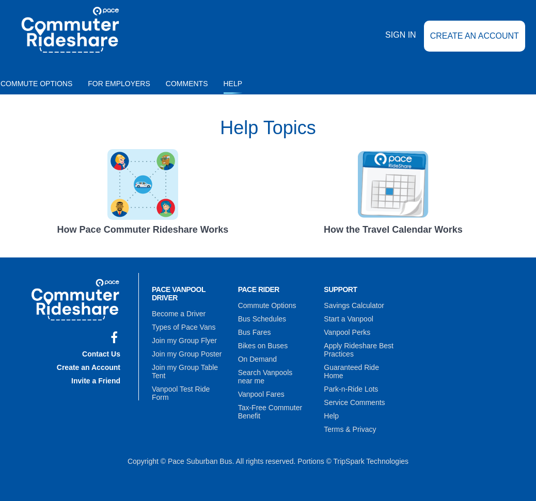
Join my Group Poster (187, 354)
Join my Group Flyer (184, 340)
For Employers (119, 83)
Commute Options (267, 305)
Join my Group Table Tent (185, 371)
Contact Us (101, 354)
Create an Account (474, 35)
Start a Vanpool (348, 319)
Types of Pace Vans (183, 327)
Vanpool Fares (261, 394)
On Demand (257, 359)
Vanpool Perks (347, 332)
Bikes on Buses (263, 346)
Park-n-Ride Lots (351, 389)
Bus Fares (254, 332)
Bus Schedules (262, 319)
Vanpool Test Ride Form (181, 393)
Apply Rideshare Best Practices (358, 350)
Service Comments (354, 402)
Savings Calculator (354, 305)
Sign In (400, 35)
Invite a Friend (95, 381)
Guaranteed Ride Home (351, 371)
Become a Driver (179, 314)
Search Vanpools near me (265, 376)
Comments (187, 83)
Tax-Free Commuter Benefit (270, 411)
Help (233, 83)
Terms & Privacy (350, 429)
